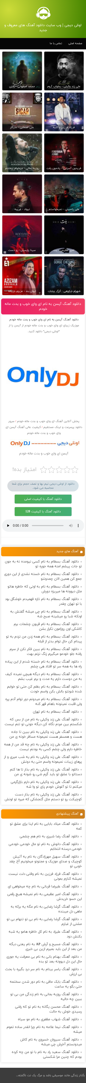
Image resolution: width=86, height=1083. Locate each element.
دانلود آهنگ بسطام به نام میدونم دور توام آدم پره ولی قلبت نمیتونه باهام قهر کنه (43, 701)
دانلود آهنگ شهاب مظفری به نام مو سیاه (48, 1019)
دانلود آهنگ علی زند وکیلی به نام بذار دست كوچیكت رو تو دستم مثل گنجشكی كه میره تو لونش (43, 797)
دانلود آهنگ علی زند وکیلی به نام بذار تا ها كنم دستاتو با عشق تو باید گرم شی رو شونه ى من (46, 772)
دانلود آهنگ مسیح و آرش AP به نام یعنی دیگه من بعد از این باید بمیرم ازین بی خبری (45, 946)
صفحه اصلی (75, 43)
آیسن (17, 326)
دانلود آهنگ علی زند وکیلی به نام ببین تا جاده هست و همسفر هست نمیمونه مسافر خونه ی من (45, 734)
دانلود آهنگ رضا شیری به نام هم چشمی (49, 836)
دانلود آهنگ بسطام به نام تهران (56, 711)
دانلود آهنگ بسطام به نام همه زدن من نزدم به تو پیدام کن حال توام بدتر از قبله (44, 639)
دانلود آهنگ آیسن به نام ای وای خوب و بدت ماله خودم (43, 306)
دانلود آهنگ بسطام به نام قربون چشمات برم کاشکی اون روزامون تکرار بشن (48, 626)
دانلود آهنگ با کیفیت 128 (43, 511)
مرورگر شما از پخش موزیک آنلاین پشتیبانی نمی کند (43, 525)
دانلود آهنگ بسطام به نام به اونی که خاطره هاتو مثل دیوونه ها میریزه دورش (45, 589)
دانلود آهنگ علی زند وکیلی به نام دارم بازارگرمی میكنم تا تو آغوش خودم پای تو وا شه (46, 784)
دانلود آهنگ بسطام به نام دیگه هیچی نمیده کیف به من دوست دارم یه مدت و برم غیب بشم (43, 676)
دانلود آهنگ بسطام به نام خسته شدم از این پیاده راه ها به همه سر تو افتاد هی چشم (43, 664)
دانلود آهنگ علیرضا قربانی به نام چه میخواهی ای (43, 886)
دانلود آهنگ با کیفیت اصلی (43, 499)
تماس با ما (56, 43)
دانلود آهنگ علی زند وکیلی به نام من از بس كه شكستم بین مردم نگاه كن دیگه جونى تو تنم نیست (43, 722)
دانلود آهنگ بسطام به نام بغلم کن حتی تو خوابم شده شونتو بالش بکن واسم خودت (44, 689)
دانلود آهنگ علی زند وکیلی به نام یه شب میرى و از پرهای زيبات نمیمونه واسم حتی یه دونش (43, 759)
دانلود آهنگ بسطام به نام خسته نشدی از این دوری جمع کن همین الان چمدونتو (43, 576)
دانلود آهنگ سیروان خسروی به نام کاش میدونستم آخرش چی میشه (51, 1042)
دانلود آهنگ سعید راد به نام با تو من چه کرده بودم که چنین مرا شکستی (47, 1054)
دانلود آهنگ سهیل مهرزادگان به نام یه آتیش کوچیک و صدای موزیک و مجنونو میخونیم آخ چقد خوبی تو (45, 861)
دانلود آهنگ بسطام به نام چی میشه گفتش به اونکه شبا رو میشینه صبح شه (46, 614)
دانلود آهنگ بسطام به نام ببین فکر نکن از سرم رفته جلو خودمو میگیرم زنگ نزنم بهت (46, 651)
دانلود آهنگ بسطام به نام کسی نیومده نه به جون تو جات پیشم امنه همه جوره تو (43, 564)
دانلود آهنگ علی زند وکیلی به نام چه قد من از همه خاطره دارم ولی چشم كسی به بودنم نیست (43, 747)
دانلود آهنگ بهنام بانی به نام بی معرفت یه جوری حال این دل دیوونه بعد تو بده (44, 959)
